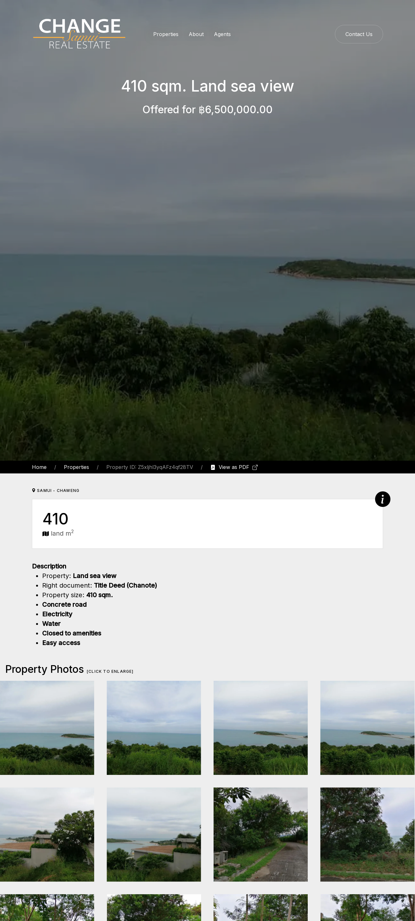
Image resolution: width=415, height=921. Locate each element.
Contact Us (359, 34)
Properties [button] (165, 34)
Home (39, 467)
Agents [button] (222, 34)
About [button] (196, 34)
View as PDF (234, 467)
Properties (76, 467)
